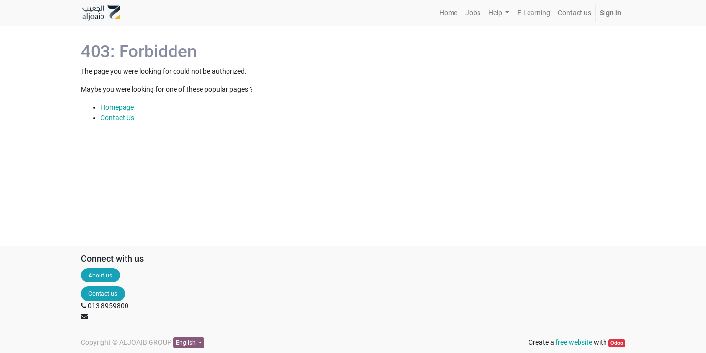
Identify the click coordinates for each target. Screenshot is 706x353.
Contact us (102, 293)
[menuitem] (448, 13)
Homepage (117, 107)
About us (100, 275)
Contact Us (117, 118)
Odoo (616, 343)
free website (573, 342)
